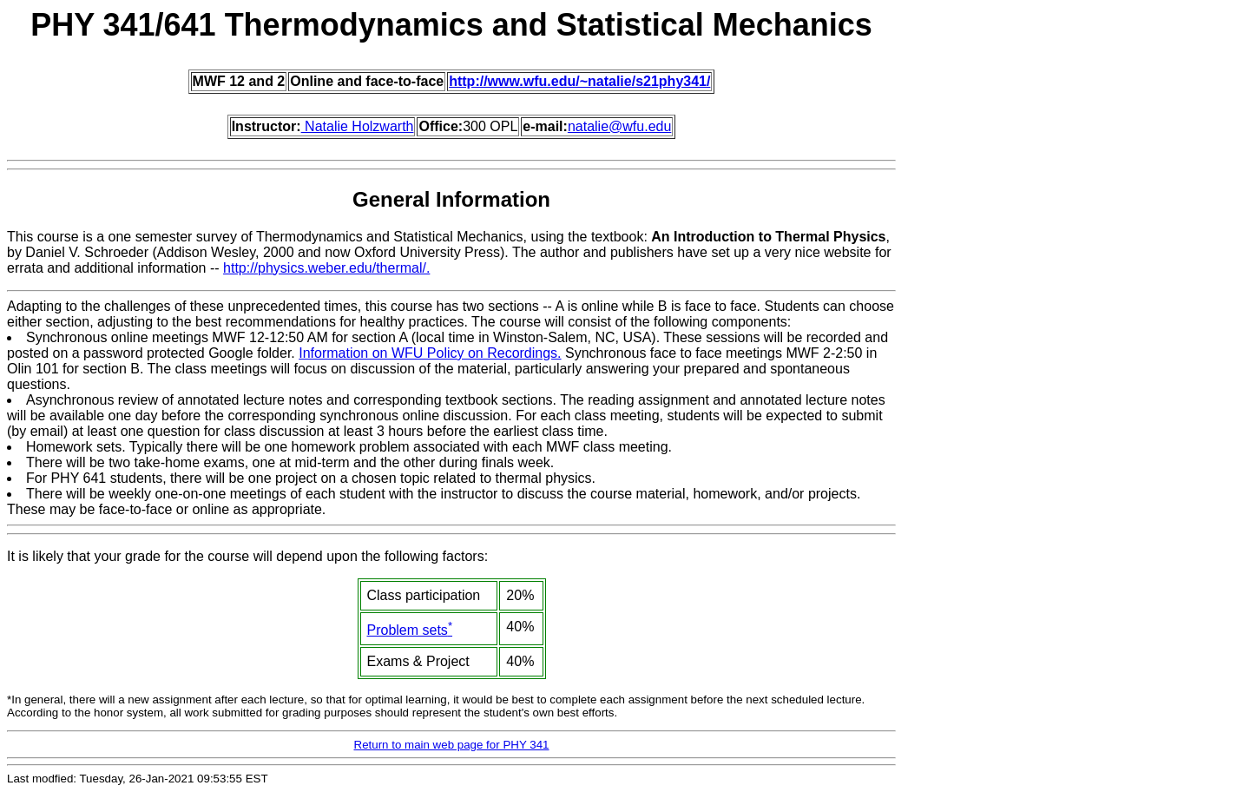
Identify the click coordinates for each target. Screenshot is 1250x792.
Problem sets (410, 630)
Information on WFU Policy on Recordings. (430, 353)
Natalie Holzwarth (357, 126)
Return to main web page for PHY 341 (451, 744)
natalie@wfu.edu (619, 126)
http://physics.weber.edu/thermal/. (326, 268)
